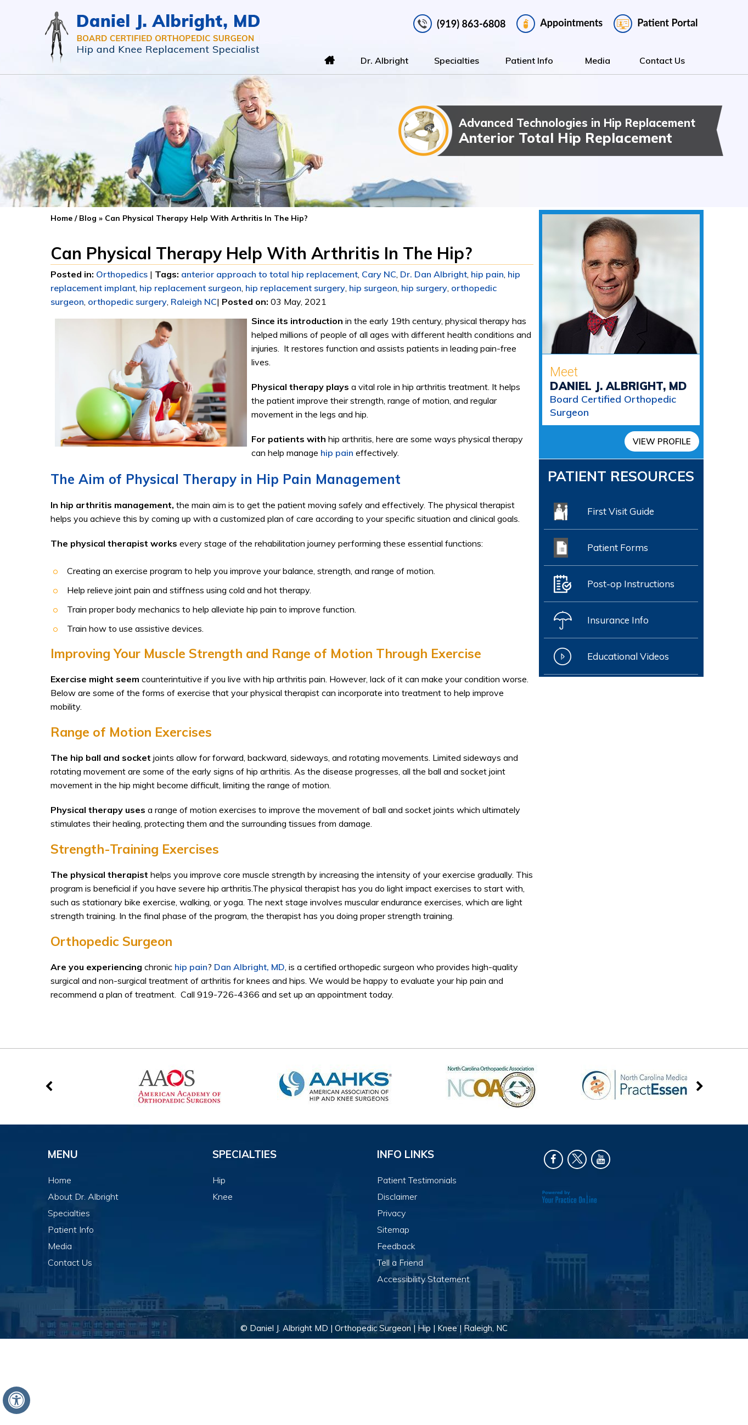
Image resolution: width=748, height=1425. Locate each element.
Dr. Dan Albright (433, 274)
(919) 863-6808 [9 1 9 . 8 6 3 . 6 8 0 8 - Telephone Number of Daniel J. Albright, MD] (471, 24)
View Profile (662, 441)
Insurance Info (601, 620)
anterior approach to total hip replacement (269, 274)
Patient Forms (601, 548)
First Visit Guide (604, 511)
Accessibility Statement (423, 1278)
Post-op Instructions (614, 584)
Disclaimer (397, 1196)
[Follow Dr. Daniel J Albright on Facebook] (553, 1159)
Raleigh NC (194, 301)
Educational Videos (611, 656)
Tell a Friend (400, 1262)
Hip (219, 1179)
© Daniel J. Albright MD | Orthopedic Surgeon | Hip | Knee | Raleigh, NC (374, 1328)
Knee (222, 1196)
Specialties (456, 60)
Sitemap (393, 1229)
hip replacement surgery (295, 287)
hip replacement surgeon (190, 287)
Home (330, 60)
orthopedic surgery (127, 301)
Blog (88, 218)
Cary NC (379, 274)
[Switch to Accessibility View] (16, 1400)
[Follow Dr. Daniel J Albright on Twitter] (577, 1159)
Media (597, 60)
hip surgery (424, 287)
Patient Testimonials (417, 1179)
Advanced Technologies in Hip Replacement (591, 131)
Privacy (391, 1212)
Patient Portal (656, 23)
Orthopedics (122, 274)
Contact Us (662, 60)
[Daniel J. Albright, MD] (152, 37)
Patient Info (529, 60)
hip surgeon (373, 287)
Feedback (396, 1245)
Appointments (559, 23)
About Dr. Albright (83, 1196)
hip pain (487, 274)
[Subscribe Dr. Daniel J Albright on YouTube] (600, 1159)
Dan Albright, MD (249, 966)
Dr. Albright (384, 60)
